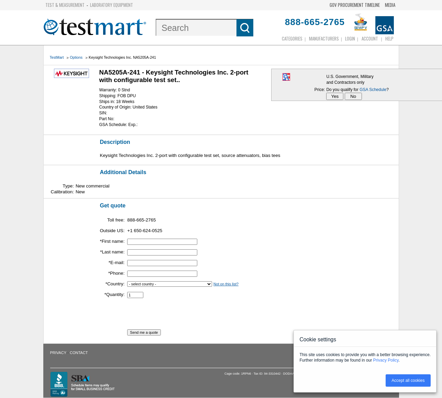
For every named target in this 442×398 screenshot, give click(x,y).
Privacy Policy (386, 360)
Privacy (58, 353)
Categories (292, 38)
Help (389, 38)
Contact (79, 353)
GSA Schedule (373, 89)
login (350, 38)
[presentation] (179, 316)
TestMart (57, 57)
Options (76, 57)
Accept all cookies (407, 380)
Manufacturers (324, 38)
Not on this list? (226, 284)
